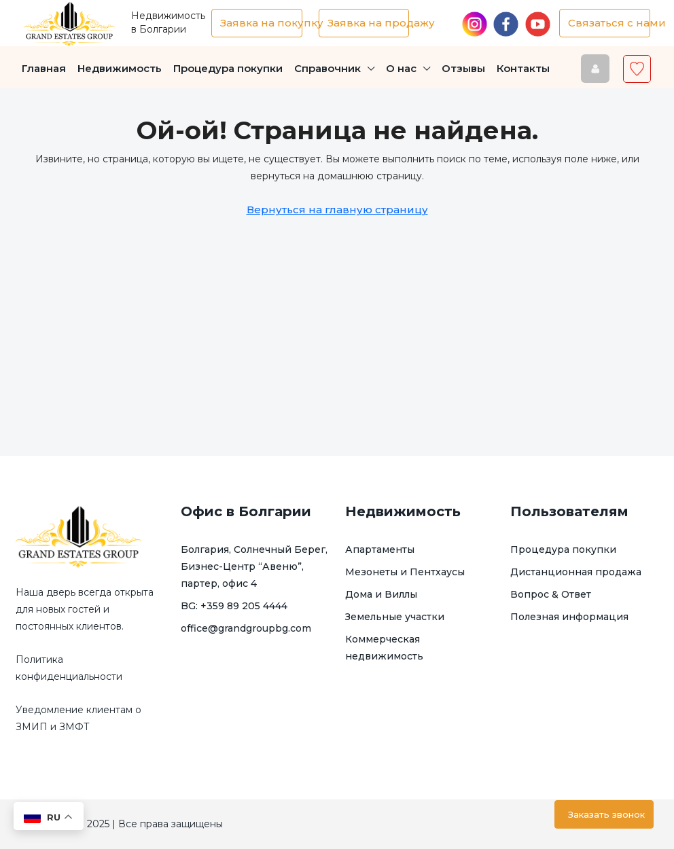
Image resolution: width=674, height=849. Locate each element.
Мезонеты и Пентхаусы (405, 572)
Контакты (523, 68)
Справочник (327, 68)
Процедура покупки (228, 68)
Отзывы (463, 68)
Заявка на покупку (261, 22)
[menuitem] (594, 69)
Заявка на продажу (368, 22)
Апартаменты (379, 549)
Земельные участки (394, 617)
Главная (44, 68)
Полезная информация (569, 617)
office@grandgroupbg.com (246, 628)
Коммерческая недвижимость (384, 647)
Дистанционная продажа (575, 572)
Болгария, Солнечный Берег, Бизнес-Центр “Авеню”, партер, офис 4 (254, 566)
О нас (401, 68)
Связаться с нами (609, 22)
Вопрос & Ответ (550, 594)
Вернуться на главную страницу (337, 209)
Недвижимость (119, 68)
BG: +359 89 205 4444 (234, 606)
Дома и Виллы (381, 594)
